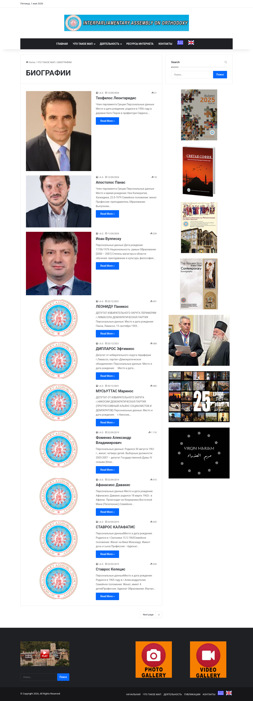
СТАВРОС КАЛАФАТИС (115, 527)
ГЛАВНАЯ (62, 43)
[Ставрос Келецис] (58, 580)
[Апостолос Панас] (58, 201)
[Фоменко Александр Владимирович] (58, 449)
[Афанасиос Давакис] (58, 496)
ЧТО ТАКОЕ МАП (83, 43)
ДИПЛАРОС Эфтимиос (115, 349)
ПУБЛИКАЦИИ (192, 694)
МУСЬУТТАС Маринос (114, 391)
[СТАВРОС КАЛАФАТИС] (58, 538)
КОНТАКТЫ (165, 43)
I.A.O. (101, 93)
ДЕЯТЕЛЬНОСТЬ (109, 43)
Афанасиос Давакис (113, 485)
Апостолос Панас (110, 182)
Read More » (107, 120)
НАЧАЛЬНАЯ (133, 694)
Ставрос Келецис (110, 569)
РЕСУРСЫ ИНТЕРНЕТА (139, 43)
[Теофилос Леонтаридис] (58, 131)
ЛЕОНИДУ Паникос (112, 306)
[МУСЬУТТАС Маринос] (58, 402)
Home (30, 62)
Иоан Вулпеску (108, 239)
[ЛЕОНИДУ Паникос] (58, 318)
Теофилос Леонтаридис (116, 98)
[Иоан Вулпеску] (58, 263)
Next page (151, 614)
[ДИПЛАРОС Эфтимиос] (58, 360)
